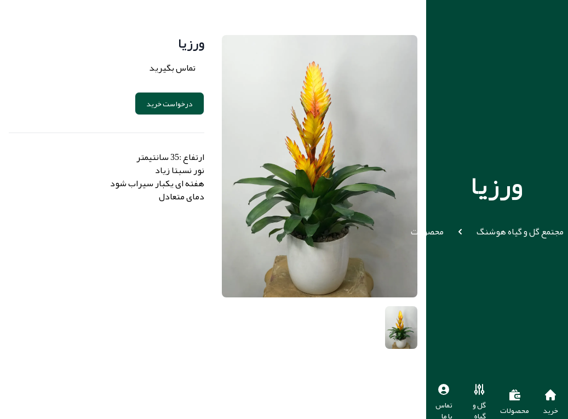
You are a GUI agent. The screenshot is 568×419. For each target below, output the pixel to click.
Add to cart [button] (95, 103)
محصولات (427, 231)
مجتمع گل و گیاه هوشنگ (520, 231)
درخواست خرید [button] (169, 103)
